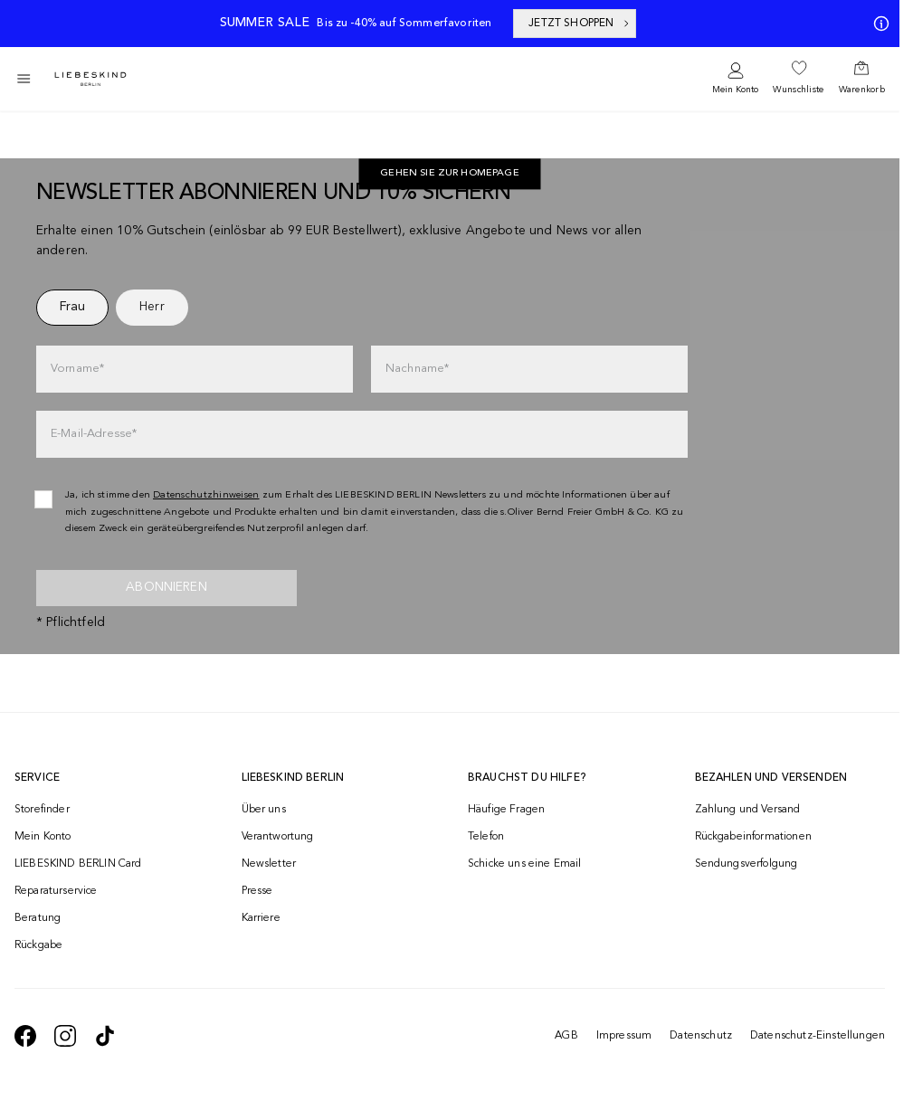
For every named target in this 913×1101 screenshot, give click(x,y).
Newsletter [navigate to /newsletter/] (269, 864)
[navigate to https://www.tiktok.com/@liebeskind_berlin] (105, 1036)
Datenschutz (701, 1035)
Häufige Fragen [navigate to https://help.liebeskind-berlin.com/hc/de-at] (506, 809)
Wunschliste (798, 89)
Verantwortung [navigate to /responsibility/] (278, 836)
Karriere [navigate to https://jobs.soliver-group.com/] (261, 918)
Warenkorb (862, 89)
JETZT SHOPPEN (580, 23)
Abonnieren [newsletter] (166, 587)
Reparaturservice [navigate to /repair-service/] (56, 891)
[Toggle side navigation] (23, 79)
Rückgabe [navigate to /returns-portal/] (38, 945)
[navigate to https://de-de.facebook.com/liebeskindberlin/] (25, 1036)
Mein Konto (735, 89)
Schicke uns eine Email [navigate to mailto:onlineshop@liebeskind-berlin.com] (525, 864)
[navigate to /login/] (735, 79)
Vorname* (77, 369)
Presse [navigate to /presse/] (257, 891)
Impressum (623, 1035)
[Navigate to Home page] (90, 79)
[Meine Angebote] (877, 23)
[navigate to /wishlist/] (798, 79)
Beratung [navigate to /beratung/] (37, 918)
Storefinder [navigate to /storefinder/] (42, 809)
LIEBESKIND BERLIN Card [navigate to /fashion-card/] (78, 864)
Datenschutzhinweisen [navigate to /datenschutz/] (206, 495)
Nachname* (417, 369)
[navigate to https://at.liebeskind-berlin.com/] (449, 174)
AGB (566, 1035)
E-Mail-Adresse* (94, 434)
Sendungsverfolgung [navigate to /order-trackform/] (746, 864)
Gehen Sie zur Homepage (449, 174)
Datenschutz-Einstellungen (817, 1035)
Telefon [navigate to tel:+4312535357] (486, 836)
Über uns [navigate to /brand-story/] (264, 809)
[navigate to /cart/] (862, 79)
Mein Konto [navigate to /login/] (42, 836)
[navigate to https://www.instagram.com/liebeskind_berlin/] (65, 1036)
